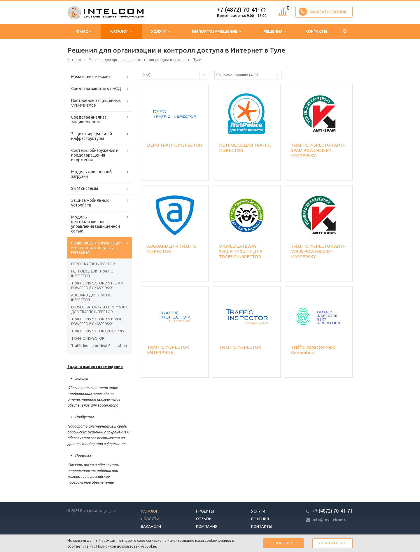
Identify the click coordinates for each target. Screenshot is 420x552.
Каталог (121, 31)
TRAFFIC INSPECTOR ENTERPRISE (98, 331)
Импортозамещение (216, 31)
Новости (150, 519)
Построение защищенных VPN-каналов (96, 102)
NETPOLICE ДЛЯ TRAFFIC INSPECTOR (92, 273)
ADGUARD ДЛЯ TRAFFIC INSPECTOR (91, 297)
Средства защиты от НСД (96, 88)
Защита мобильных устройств (90, 202)
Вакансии (151, 526)
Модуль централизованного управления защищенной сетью (95, 224)
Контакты (316, 31)
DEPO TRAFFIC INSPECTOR (93, 264)
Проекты (205, 511)
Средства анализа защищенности (88, 119)
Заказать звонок (322, 12)
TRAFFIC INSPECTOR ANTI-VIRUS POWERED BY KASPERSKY (97, 321)
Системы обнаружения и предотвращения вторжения (94, 155)
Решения (274, 31)
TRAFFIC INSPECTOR (87, 338)
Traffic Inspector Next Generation (99, 346)
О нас (84, 31)
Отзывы (204, 519)
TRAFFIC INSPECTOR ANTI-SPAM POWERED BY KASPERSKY (97, 285)
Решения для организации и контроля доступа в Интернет (96, 248)
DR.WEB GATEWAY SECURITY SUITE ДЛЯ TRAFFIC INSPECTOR (99, 309)
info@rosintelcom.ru (330, 520)
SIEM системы (84, 188)
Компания (206, 526)
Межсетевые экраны (91, 76)
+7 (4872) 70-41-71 (241, 9)
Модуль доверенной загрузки (91, 174)
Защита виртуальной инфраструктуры (91, 136)
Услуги (160, 31)
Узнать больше (332, 543)
